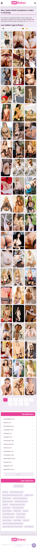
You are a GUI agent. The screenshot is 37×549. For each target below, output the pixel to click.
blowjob (5, 492)
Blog (18, 474)
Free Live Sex (19, 28)
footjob (25, 511)
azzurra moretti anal (16, 492)
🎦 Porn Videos (30, 28)
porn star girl (20, 517)
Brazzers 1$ (18, 486)
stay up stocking (18, 508)
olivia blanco (29, 526)
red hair (26, 520)
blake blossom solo (21, 501)
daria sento (17, 520)
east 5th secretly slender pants (13, 523)
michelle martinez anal (17, 504)
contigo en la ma (8, 517)
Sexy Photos (7, 28)
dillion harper (7, 511)
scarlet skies (7, 520)
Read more (32, 21)
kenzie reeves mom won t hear (12, 495)
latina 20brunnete (8, 514)
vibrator (5, 504)
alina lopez (6, 508)
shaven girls (29, 495)
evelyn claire (7, 498)
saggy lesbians (8, 501)
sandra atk (17, 511)
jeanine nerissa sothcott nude (12, 526)
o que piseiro (21, 514)
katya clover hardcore (20, 498)
